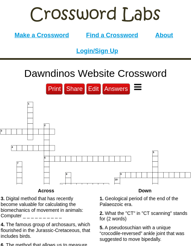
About (164, 35)
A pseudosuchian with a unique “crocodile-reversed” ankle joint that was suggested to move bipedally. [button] (142, 233)
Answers (116, 88)
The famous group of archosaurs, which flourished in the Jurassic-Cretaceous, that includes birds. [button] (45, 230)
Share (74, 88)
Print (54, 88)
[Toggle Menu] (138, 87)
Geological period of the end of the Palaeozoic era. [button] (139, 201)
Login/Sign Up (97, 50)
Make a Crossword (41, 35)
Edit (93, 88)
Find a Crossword (112, 35)
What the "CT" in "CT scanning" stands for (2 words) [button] (143, 216)
